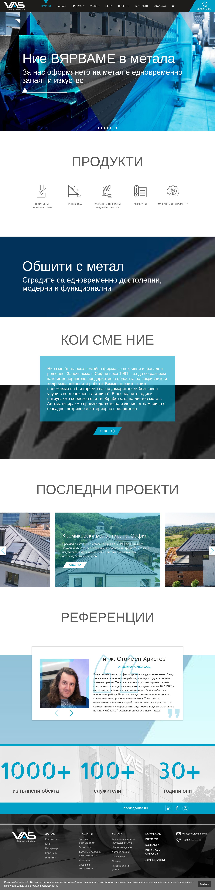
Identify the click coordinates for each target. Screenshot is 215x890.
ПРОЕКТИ (151, 839)
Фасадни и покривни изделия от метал (90, 854)
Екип (48, 844)
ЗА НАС (50, 833)
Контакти (141, 6)
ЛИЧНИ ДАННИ (155, 859)
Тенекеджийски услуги (120, 868)
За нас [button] (61, 6)
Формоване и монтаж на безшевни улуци (124, 841)
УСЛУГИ (117, 833)
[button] (59, 886)
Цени (108, 6)
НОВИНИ (50, 857)
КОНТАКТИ (152, 844)
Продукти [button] (77, 6)
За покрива (85, 847)
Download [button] (160, 6)
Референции (52, 848)
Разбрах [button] (204, 884)
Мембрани (84, 860)
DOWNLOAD (153, 833)
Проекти (123, 6)
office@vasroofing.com (194, 833)
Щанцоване (118, 856)
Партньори (51, 853)
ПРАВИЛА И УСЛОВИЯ (153, 852)
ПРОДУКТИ (86, 833)
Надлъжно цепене (122, 847)
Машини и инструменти (86, 867)
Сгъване (116, 861)
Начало (46, 3)
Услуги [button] (94, 6)
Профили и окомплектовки (87, 841)
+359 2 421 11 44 (191, 840)
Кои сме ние (52, 839)
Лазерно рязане (121, 852)
